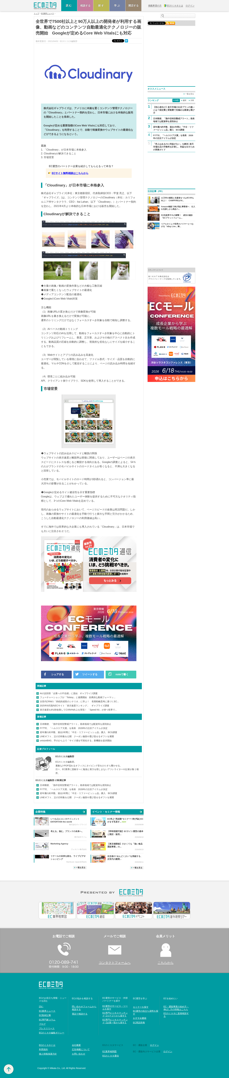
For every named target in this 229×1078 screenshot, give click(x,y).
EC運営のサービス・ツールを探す (115, 1007)
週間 (184, 100)
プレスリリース (47, 1028)
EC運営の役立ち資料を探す (145, 1012)
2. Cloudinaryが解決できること (58, 153)
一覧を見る (80, 867)
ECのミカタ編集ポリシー (51, 1032)
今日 (177, 100)
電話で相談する (79, 1014)
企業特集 (40, 811)
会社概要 (76, 1045)
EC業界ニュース (47, 13)
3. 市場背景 (47, 157)
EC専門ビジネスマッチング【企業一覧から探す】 (115, 1021)
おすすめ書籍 (139, 1018)
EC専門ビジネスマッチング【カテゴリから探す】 (115, 1014)
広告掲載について (81, 1049)
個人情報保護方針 (48, 1054)
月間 (192, 100)
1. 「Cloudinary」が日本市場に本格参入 (64, 149)
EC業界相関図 (109, 1051)
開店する (133, 5)
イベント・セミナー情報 (106, 811)
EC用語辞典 (139, 1022)
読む (69, 5)
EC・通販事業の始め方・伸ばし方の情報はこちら (176, 1008)
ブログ (42, 1024)
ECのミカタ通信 (110, 1055)
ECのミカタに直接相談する (176, 1014)
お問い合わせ (78, 1054)
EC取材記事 (45, 1015)
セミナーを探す (141, 1007)
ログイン (154, 1045)
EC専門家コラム (47, 1019)
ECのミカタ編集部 (65, 756)
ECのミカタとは (47, 1045)
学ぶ (117, 5)
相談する (85, 5)
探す (101, 5)
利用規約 (43, 1049)
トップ (36, 13)
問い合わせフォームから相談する (84, 1008)
